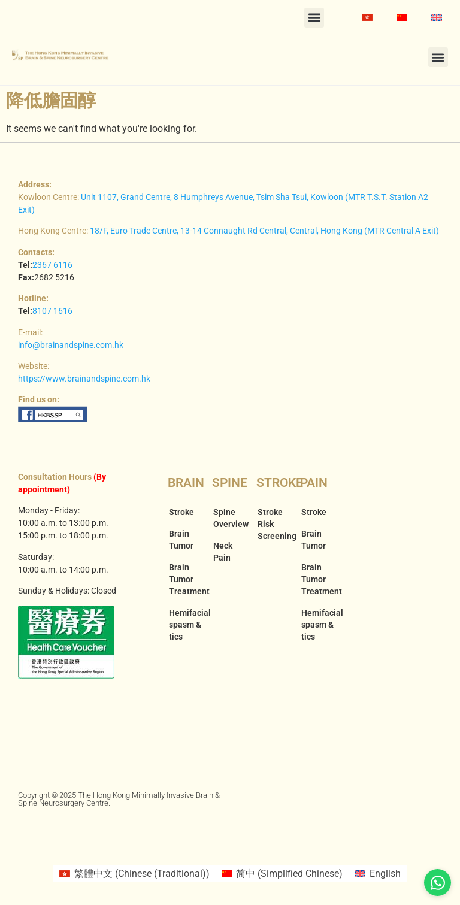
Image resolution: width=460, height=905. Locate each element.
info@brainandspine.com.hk (70, 345)
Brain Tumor (181, 539)
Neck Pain (222, 551)
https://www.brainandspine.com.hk (84, 378)
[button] (314, 18)
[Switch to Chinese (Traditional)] (367, 17)
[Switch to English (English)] (377, 873)
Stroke (181, 512)
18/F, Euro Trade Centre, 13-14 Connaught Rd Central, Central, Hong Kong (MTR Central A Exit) (264, 230)
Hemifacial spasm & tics (184, 624)
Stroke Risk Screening (273, 524)
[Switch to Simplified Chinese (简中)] (282, 873)
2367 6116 (52, 265)
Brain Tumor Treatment (184, 579)
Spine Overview (228, 518)
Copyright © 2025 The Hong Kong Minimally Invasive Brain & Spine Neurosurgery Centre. (119, 799)
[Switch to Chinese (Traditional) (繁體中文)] (134, 873)
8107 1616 (52, 311)
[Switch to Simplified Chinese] (402, 17)
